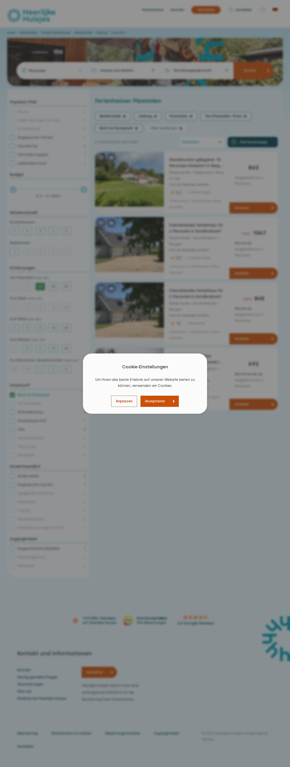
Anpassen (124, 401)
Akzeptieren (155, 401)
